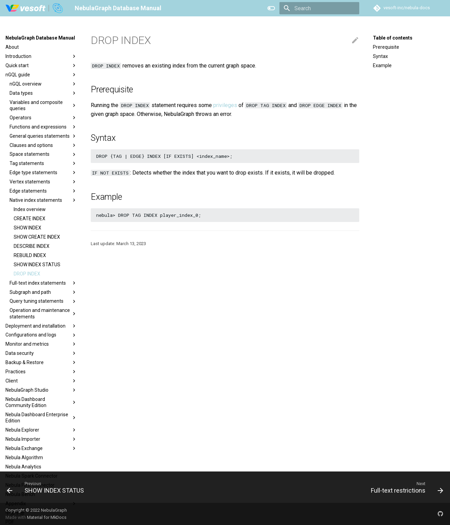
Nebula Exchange (41, 448)
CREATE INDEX (29, 218)
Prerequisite (386, 47)
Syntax (380, 56)
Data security (41, 353)
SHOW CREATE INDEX (37, 237)
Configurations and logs (41, 335)
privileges (225, 105)
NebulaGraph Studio (41, 390)
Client (41, 381)
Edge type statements (43, 172)
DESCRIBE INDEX (31, 246)
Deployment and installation (41, 326)
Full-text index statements (43, 283)
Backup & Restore (41, 362)
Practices (41, 372)
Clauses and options (43, 145)
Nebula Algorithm (24, 457)
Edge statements (43, 191)
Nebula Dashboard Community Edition (41, 402)
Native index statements (43, 200)
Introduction (41, 56)
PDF (9, 522)
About (12, 47)
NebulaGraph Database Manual (40, 38)
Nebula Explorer (41, 430)
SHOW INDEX (27, 227)
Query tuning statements (43, 301)
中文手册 (15, 512)
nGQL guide (41, 75)
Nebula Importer (41, 439)
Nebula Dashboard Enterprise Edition (41, 417)
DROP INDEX (27, 273)
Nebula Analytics (23, 466)
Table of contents (392, 38)
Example (382, 65)
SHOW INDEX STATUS (37, 264)
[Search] (319, 8)
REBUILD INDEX (30, 255)
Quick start (41, 65)
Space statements (43, 154)
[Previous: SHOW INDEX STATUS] (47, 487)
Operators (43, 118)
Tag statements (43, 163)
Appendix (41, 503)
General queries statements (43, 136)
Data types (43, 93)
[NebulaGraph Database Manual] (35, 8)
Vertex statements (43, 182)
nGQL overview (43, 84)
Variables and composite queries (43, 105)
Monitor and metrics (41, 344)
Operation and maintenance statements (43, 313)
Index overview (30, 209)
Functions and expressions (43, 127)
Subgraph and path (43, 292)
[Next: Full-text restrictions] (405, 487)
